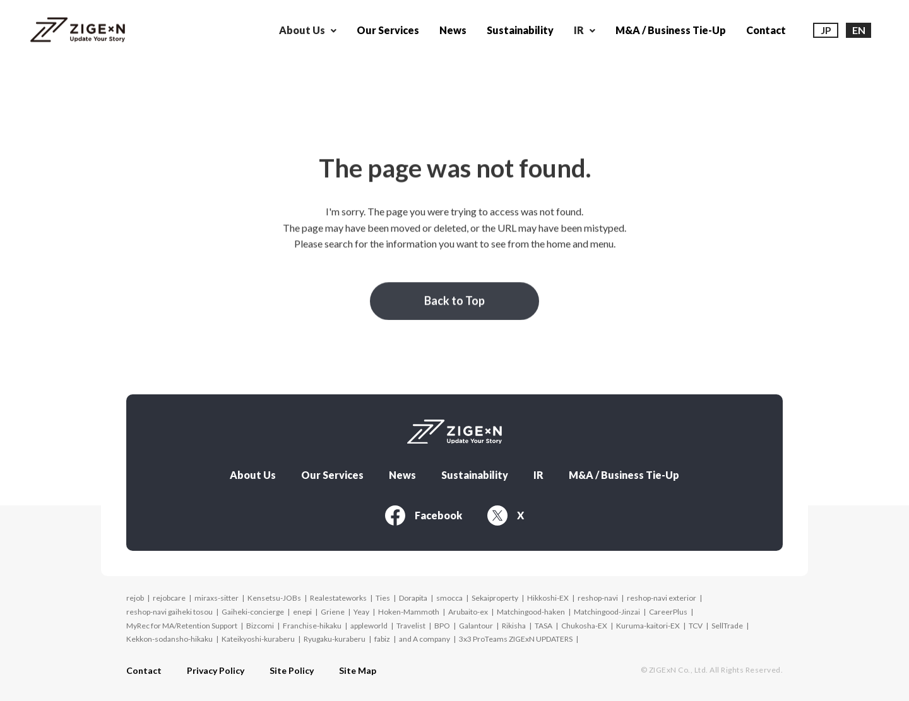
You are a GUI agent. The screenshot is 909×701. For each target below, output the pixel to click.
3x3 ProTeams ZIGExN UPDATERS (516, 639)
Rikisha (514, 625)
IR (538, 475)
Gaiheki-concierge (253, 611)
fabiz (382, 639)
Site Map (357, 670)
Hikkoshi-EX (548, 598)
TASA (543, 625)
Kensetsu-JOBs (274, 598)
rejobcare (169, 598)
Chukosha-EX (584, 625)
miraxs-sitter (216, 598)
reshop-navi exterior (661, 598)
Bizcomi (260, 625)
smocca (449, 598)
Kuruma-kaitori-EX (648, 625)
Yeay (361, 611)
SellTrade (727, 625)
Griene (333, 611)
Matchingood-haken (531, 611)
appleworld (369, 625)
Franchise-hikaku (312, 625)
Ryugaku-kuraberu (334, 639)
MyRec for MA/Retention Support (181, 625)
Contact (766, 30)
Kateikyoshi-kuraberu (258, 639)
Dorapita (413, 598)
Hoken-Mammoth (408, 611)
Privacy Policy (215, 670)
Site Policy (292, 670)
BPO (442, 625)
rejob (135, 598)
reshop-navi (598, 598)
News (452, 30)
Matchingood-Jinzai (607, 611)
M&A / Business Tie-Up (670, 30)
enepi (302, 611)
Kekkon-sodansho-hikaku (169, 639)
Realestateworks (338, 598)
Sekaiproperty (495, 598)
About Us (253, 475)
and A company (424, 639)
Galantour (476, 625)
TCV (696, 625)
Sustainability (520, 30)
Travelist (410, 625)
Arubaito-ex (468, 611)
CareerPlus (668, 611)
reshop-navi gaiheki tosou (169, 611)
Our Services (388, 30)
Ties (383, 598)
